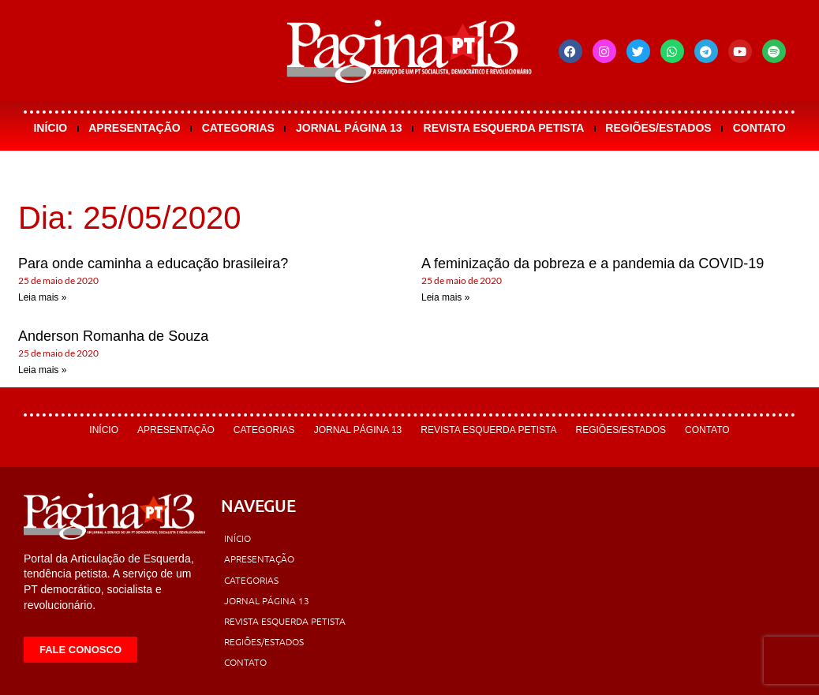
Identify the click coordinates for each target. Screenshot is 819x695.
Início (50, 127)
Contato (759, 127)
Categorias (238, 127)
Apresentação (134, 127)
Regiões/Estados (658, 127)
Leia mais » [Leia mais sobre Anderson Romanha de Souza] (42, 370)
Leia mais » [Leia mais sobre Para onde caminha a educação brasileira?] (42, 297)
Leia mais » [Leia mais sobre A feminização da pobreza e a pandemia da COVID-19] (445, 297)
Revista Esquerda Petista (504, 127)
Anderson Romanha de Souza (113, 336)
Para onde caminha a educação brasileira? (153, 263)
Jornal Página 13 (349, 127)
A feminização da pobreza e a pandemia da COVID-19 (592, 263)
